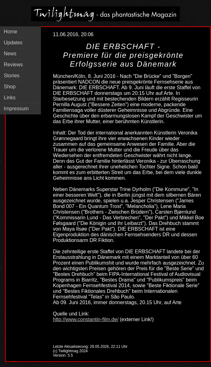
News (10, 53)
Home (10, 31)
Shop (9, 86)
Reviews (13, 64)
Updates (13, 42)
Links (9, 97)
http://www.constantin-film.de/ (85, 319)
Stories (12, 75)
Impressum (16, 108)
